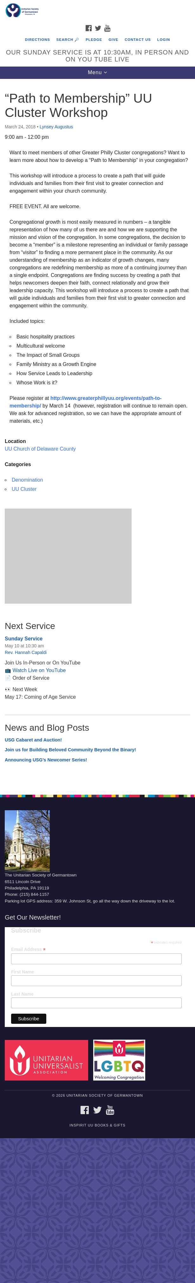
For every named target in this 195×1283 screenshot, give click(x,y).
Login (163, 40)
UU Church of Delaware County (40, 449)
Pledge (94, 40)
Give (113, 40)
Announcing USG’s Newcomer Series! (46, 759)
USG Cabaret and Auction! (33, 739)
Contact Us (138, 40)
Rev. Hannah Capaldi (26, 652)
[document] (97, 433)
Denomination (27, 480)
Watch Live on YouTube (39, 670)
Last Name (22, 994)
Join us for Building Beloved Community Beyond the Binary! (70, 749)
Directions (37, 40)
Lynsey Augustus (56, 126)
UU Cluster (24, 489)
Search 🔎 (67, 40)
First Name (22, 971)
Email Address (28, 949)
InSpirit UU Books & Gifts (97, 1125)
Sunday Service (23, 638)
